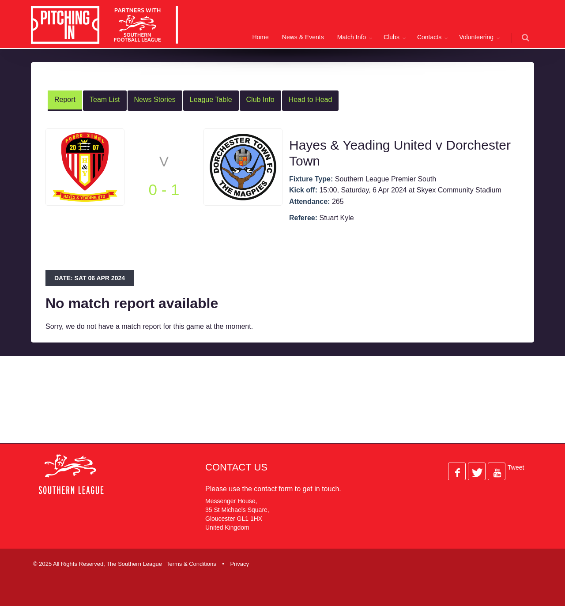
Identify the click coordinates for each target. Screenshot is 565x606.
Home (260, 37)
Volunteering (476, 37)
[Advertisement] (276, 406)
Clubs (391, 37)
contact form (273, 489)
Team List (105, 99)
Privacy (239, 564)
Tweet (516, 467)
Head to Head (310, 99)
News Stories (155, 99)
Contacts (429, 37)
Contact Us (236, 467)
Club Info (260, 99)
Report (64, 99)
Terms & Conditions (191, 564)
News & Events (303, 37)
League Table (211, 99)
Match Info (351, 37)
